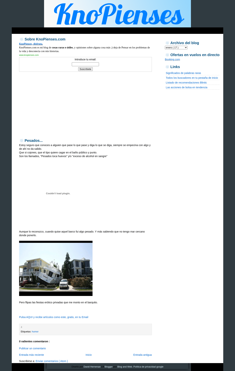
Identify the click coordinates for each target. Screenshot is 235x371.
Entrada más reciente (31, 354)
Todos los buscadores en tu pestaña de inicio (192, 77)
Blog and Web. (125, 366)
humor (35, 331)
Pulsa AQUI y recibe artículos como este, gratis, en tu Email (53, 317)
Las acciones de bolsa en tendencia (186, 87)
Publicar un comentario (32, 348)
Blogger (109, 366)
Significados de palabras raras (183, 73)
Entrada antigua (142, 354)
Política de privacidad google (148, 366)
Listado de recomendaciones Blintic (186, 82)
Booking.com (172, 59)
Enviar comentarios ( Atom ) (52, 361)
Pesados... (34, 141)
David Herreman (92, 366)
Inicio (89, 354)
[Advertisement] (82, 29)
